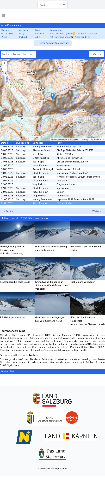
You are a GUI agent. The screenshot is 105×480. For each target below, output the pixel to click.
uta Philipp (38, 154)
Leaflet (54, 139)
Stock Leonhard (41, 173)
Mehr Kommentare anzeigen (52, 43)
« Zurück (8, 211)
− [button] (5, 68)
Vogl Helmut (39, 184)
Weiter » (96, 211)
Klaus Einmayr (40, 165)
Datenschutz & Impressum (52, 468)
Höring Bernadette (42, 146)
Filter (97, 54)
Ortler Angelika (41, 158)
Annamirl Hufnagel (43, 169)
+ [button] (5, 63)
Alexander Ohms (42, 150)
